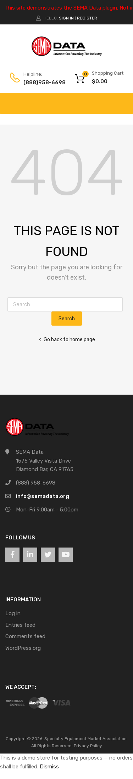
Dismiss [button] (49, 766)
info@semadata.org (42, 496)
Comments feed (25, 636)
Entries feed (20, 625)
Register (87, 18)
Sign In (66, 18)
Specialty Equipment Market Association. (86, 738)
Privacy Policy (88, 745)
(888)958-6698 (40, 82)
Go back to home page (66, 339)
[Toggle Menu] (124, 100)
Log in (13, 613)
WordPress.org (23, 648)
